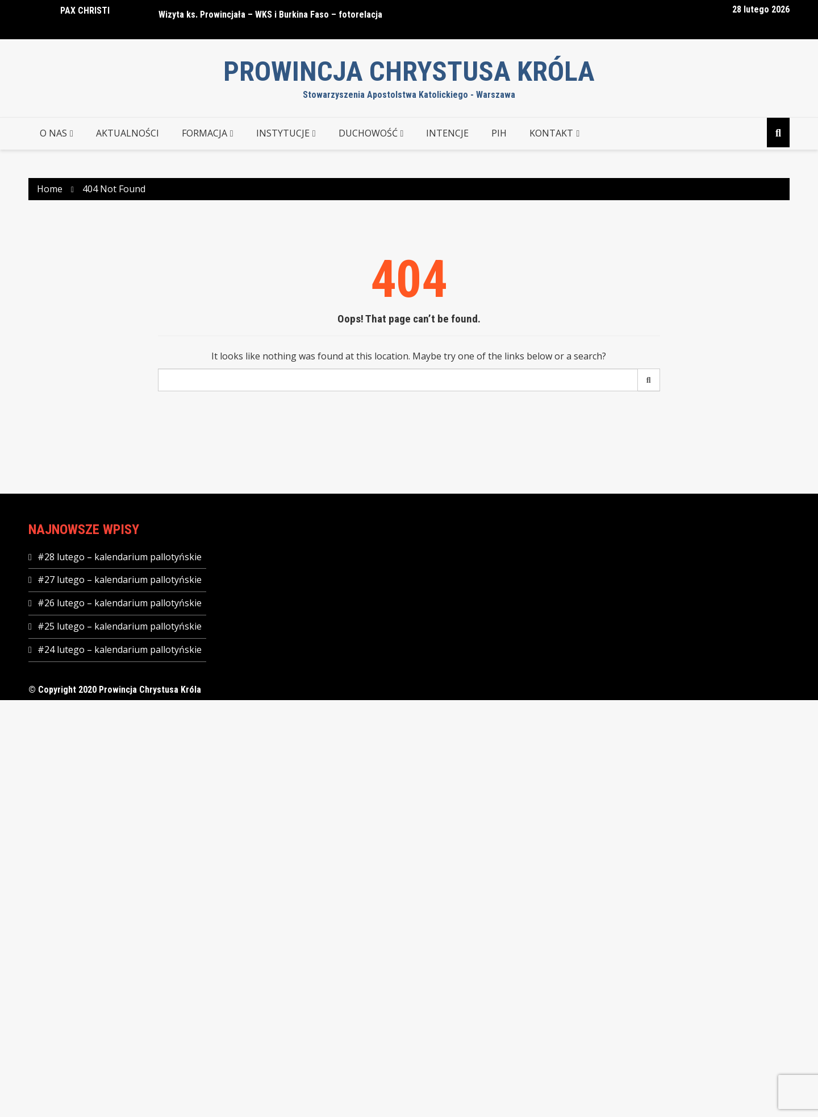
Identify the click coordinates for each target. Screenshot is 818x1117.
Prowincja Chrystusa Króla (409, 71)
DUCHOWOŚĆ (368, 133)
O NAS (53, 133)
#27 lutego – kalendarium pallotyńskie (119, 579)
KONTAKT (551, 133)
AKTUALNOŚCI (127, 133)
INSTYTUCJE (283, 133)
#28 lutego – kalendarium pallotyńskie (119, 557)
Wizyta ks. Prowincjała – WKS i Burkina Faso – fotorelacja (270, 14)
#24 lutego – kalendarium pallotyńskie (119, 649)
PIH (499, 133)
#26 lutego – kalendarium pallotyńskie (119, 603)
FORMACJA (204, 133)
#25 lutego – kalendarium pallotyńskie (119, 626)
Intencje (447, 133)
